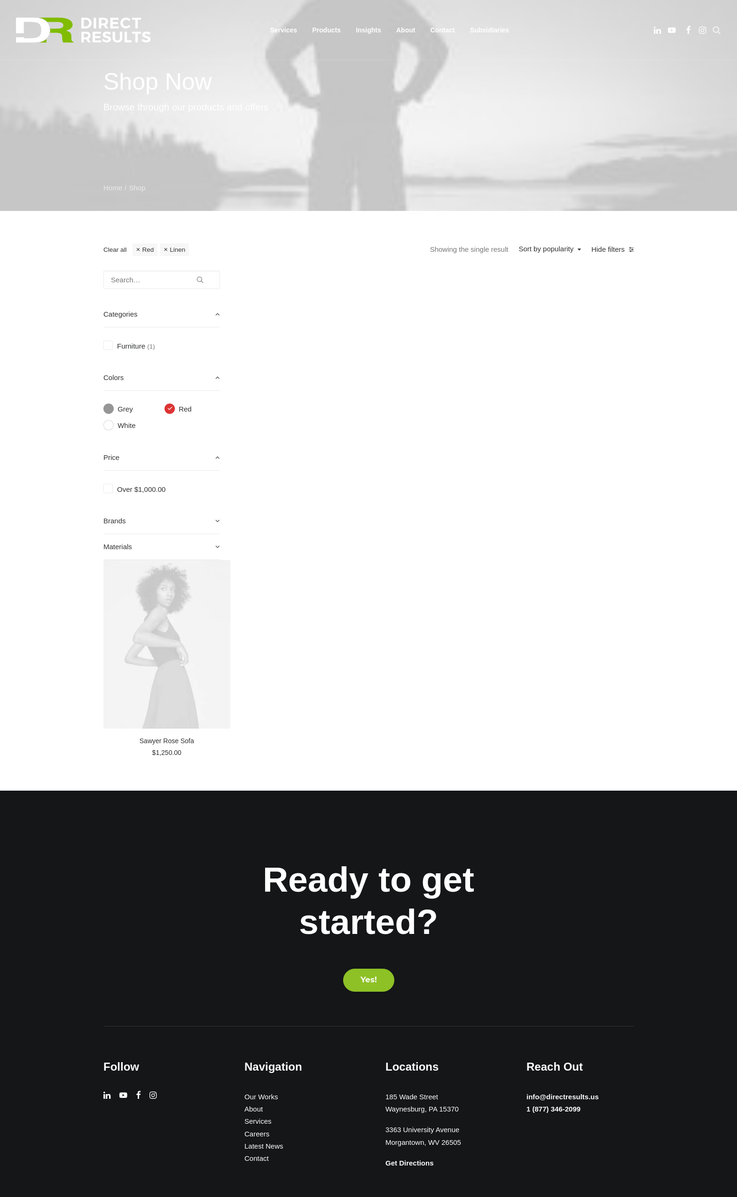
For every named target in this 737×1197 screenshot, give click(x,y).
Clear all (115, 249)
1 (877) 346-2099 (550, 904)
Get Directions (409, 958)
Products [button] (326, 30)
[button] (658, 30)
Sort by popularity (545, 249)
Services (258, 916)
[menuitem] (284, 30)
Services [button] (284, 30)
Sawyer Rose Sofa (314, 443)
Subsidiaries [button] (489, 30)
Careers (256, 929)
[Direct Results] (84, 30)
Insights (368, 30)
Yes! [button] (369, 775)
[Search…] (161, 280)
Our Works (261, 891)
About (405, 30)
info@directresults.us (561, 890)
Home (112, 188)
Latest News (263, 941)
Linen (177, 249)
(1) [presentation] (151, 346)
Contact (443, 30)
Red (148, 249)
